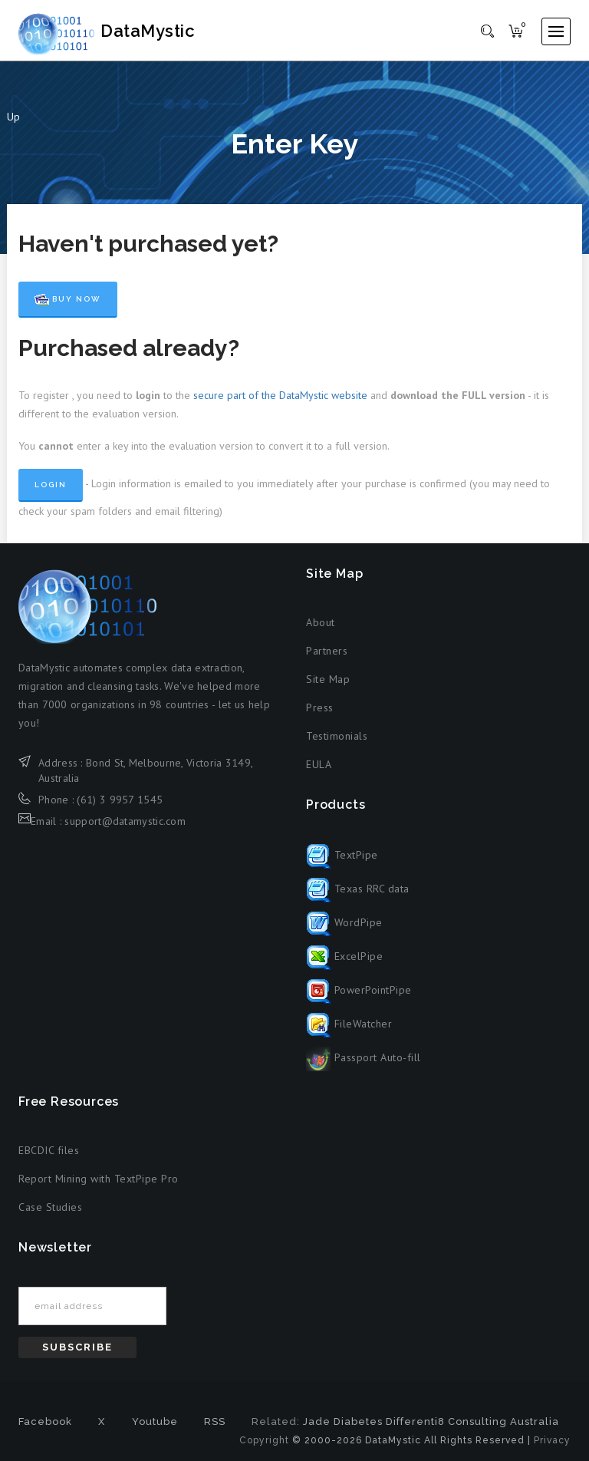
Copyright (264, 1440)
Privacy (552, 1440)
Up (13, 117)
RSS (214, 1421)
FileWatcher (349, 1024)
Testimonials (336, 736)
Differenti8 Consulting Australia (472, 1421)
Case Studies (50, 1207)
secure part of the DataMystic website (280, 395)
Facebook (45, 1421)
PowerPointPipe (359, 990)
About (320, 622)
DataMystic (122, 31)
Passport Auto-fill (363, 1057)
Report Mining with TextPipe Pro (98, 1179)
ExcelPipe (344, 956)
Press (320, 707)
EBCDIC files (48, 1150)
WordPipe (344, 922)
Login (51, 484)
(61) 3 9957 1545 (120, 799)
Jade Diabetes (343, 1421)
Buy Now (68, 299)
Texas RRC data (358, 888)
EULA (318, 764)
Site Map (328, 679)
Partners (326, 651)
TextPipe (342, 855)
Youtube (155, 1421)
